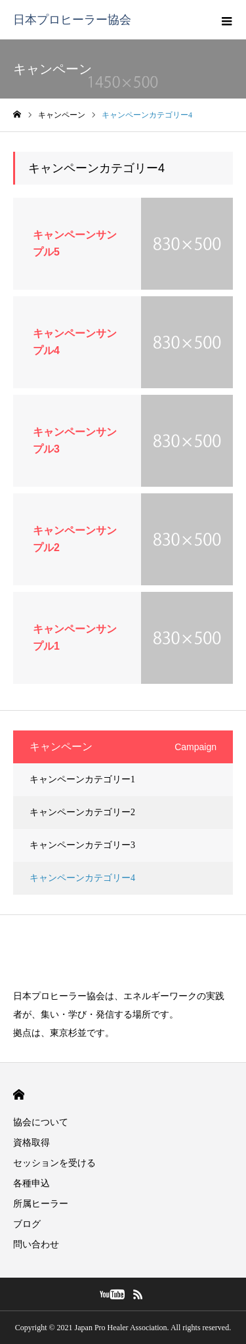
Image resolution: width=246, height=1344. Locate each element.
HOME (18, 1094)
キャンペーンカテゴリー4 (82, 878)
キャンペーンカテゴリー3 (82, 845)
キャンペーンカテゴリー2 (82, 812)
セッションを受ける (54, 1163)
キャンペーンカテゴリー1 (82, 779)
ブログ (27, 1224)
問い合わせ (36, 1244)
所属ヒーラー (40, 1204)
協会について (40, 1122)
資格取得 (31, 1143)
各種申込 (31, 1183)
